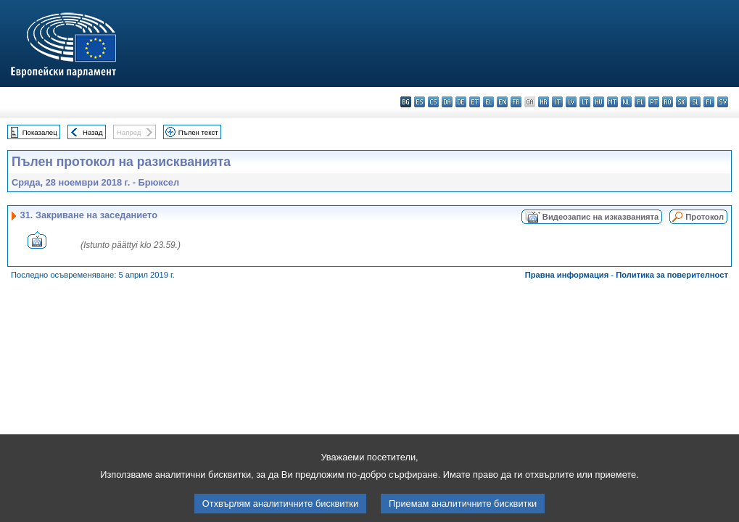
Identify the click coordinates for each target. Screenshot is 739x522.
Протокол (704, 216)
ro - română (667, 101)
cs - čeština (433, 101)
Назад (93, 132)
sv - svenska (722, 101)
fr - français (516, 101)
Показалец (39, 132)
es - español (419, 101)
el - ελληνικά (488, 101)
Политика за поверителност (672, 274)
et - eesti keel (474, 101)
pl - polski (640, 101)
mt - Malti (612, 101)
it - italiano (557, 101)
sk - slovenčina (681, 101)
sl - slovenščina (695, 101)
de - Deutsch (460, 101)
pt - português (653, 101)
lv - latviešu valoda (571, 101)
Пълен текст (198, 132)
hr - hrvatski (543, 101)
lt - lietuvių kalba (584, 101)
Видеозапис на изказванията (600, 216)
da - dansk (447, 101)
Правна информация (567, 274)
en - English (502, 101)
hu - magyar (598, 101)
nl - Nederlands (626, 101)
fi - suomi (708, 101)
